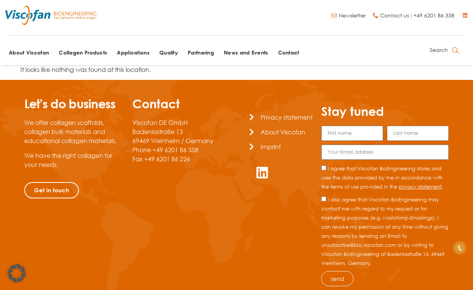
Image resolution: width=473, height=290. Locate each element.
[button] (16, 273)
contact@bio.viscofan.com (171, 168)
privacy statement (420, 187)
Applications (133, 52)
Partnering (201, 52)
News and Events (246, 52)
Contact (288, 52)
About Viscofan (29, 52)
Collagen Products (83, 52)
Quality (168, 52)
